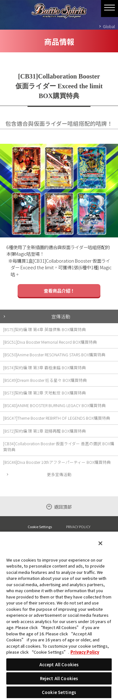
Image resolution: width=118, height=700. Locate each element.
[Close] (100, 543)
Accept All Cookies (59, 665)
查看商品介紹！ (59, 290)
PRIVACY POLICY (78, 526)
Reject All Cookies (59, 678)
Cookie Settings (40, 527)
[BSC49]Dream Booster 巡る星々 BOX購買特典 (45, 380)
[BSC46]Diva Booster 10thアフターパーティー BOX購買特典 (57, 462)
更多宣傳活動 (59, 474)
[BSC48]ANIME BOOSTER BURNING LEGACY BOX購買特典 (54, 405)
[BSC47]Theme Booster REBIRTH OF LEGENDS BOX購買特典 (56, 418)
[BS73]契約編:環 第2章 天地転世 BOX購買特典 (44, 393)
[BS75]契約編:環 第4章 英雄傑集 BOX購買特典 (44, 329)
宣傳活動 (60, 316)
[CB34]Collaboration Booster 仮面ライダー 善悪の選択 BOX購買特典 (58, 446)
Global (109, 26)
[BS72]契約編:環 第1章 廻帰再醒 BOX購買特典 (44, 431)
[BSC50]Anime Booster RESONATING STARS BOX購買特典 (54, 355)
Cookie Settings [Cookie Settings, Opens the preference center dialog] (59, 692)
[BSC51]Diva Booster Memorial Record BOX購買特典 (50, 342)
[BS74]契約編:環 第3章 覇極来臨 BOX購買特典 (44, 367)
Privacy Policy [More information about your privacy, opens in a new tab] (84, 652)
